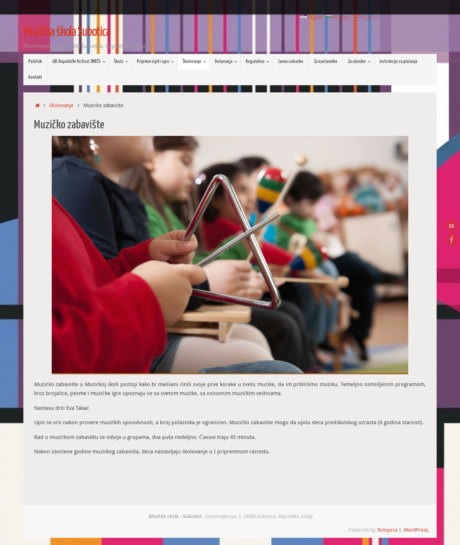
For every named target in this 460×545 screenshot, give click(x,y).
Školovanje (61, 105)
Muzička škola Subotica (66, 32)
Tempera (387, 530)
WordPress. (416, 530)
